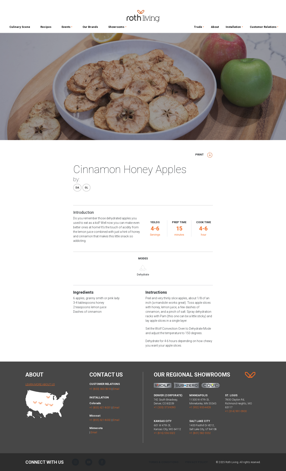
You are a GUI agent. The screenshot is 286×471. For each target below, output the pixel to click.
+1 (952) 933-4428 (200, 407)
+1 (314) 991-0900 (236, 411)
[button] (67, 28)
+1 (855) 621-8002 (100, 420)
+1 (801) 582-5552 (200, 433)
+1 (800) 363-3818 (100, 388)
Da (77, 187)
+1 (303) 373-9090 (164, 407)
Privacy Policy (196, 462)
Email (116, 388)
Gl (86, 187)
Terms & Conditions (163, 462)
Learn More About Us (40, 384)
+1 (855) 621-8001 (100, 407)
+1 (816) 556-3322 (164, 433)
